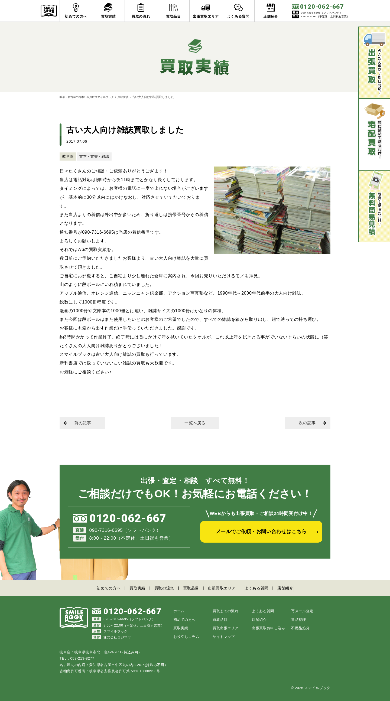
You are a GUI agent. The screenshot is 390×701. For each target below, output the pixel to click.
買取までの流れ (226, 611)
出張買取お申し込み (268, 628)
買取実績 (129, 97)
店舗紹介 (291, 588)
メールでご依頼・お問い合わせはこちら (261, 534)
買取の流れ (162, 588)
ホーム (178, 611)
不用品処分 (300, 628)
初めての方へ (103, 588)
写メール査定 (302, 611)
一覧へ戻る (195, 423)
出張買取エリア (223, 588)
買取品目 (190, 588)
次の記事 (311, 423)
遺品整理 (298, 619)
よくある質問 (260, 588)
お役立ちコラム (186, 636)
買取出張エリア (226, 628)
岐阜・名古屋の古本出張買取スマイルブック (89, 97)
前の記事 (78, 423)
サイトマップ (224, 636)
